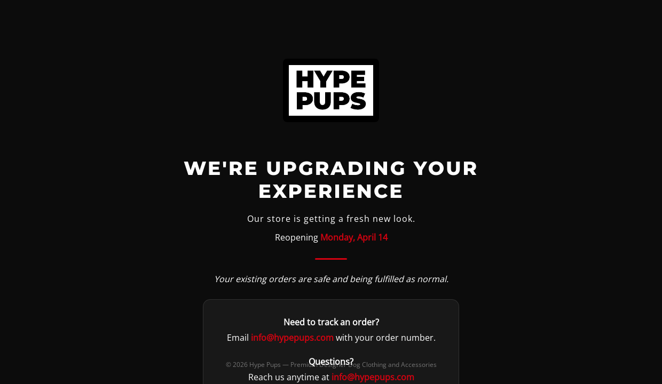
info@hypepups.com (292, 337)
